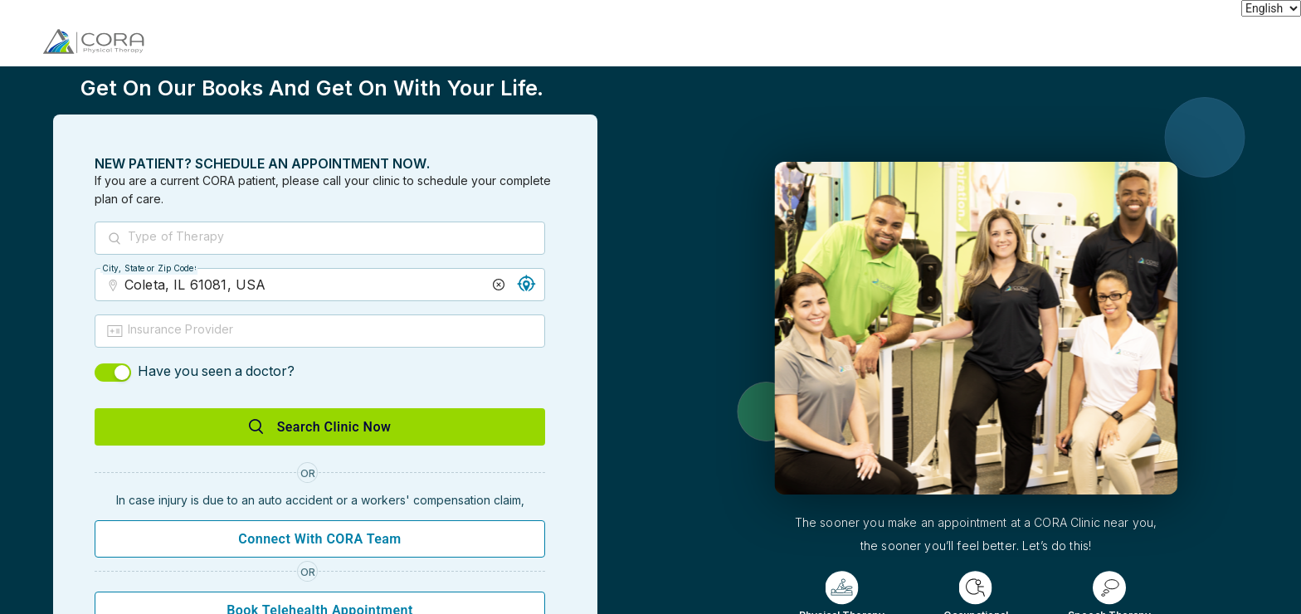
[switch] (113, 372)
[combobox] (334, 239)
